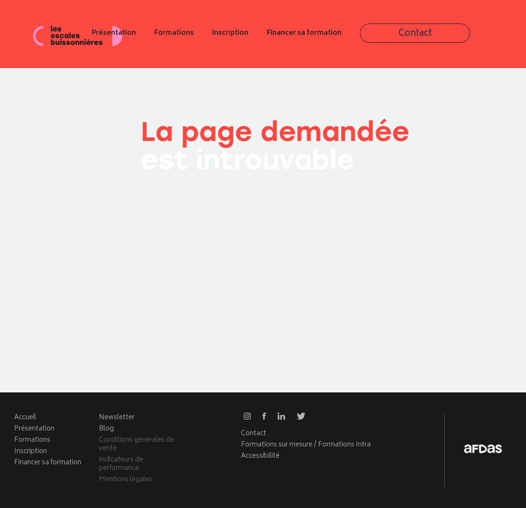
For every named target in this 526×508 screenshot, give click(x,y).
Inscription (313, 36)
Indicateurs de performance (121, 464)
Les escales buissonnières (77, 36)
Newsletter (117, 417)
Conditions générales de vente (136, 444)
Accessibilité (260, 456)
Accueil (25, 417)
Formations (256, 36)
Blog (106, 429)
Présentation (196, 36)
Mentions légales (125, 479)
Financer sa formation (386, 36)
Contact (463, 37)
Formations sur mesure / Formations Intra (306, 445)
